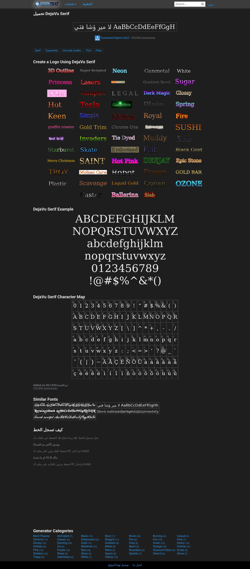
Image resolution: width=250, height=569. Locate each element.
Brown (134, 536)
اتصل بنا (137, 565)
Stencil (159, 553)
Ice (60, 546)
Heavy (183, 543)
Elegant (112, 539)
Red (86, 550)
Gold (86, 543)
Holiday (39, 546)
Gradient (112, 543)
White (86, 557)
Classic (63, 539)
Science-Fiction (164, 550)
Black (87, 536)
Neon (134, 546)
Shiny (86, 553)
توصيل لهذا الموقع (118, 565)
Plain (99, 50)
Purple (63, 550)
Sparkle (135, 553)
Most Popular (41, 536)
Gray (133, 543)
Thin (88, 50)
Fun (157, 539)
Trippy (38, 557)
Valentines (65, 557)
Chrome (40, 539)
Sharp (62, 553)
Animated (65, 536)
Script (182, 550)
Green (159, 543)
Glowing (64, 543)
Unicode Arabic (71, 50)
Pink (38, 550)
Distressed (90, 539)
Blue (110, 536)
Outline (183, 546)
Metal (110, 546)
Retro (110, 550)
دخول (211, 4)
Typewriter (51, 50)
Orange (160, 546)
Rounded (137, 550)
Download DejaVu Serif (112, 38)
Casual (183, 536)
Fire (133, 539)
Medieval (89, 546)
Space (110, 553)
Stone (182, 553)
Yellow (111, 557)
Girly (181, 539)
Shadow (40, 553)
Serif (38, 50)
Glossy (39, 543)
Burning (159, 536)
